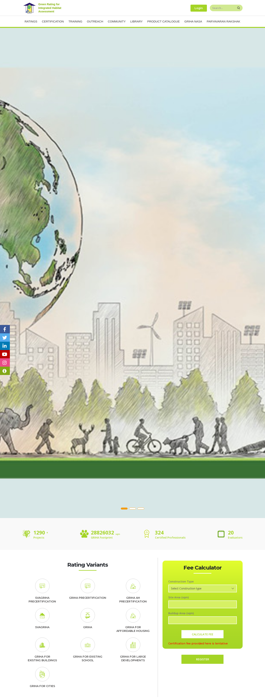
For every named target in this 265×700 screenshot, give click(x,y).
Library (136, 21)
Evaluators (235, 537)
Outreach (95, 21)
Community (117, 21)
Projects (38, 537)
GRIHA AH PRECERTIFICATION (133, 599)
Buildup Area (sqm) (181, 613)
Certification (53, 21)
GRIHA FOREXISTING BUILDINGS (42, 658)
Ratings (31, 21)
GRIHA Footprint (102, 537)
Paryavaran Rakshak (223, 21)
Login (199, 8)
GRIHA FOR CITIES (42, 686)
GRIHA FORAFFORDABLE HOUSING (133, 629)
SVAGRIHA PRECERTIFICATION (42, 599)
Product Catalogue (163, 21)
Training (75, 21)
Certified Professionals (170, 537)
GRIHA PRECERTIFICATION (87, 598)
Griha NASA (193, 21)
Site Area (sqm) (178, 597)
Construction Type (181, 581)
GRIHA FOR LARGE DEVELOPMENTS (133, 658)
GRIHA (87, 627)
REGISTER (202, 659)
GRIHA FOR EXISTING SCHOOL (87, 658)
